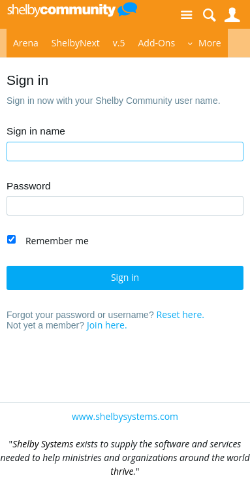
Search (209, 15)
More (209, 43)
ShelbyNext (76, 43)
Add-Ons (156, 43)
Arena (26, 43)
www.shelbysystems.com (125, 416)
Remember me (57, 240)
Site (186, 15)
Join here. (107, 325)
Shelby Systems (42, 444)
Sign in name (36, 131)
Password (29, 186)
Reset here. (180, 314)
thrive (121, 471)
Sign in (125, 277)
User (232, 15)
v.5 (119, 43)
